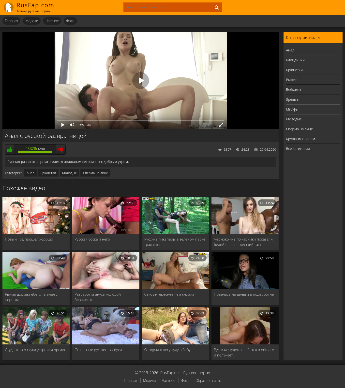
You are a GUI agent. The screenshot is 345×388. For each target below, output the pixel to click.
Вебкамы (293, 89)
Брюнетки (48, 173)
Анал (30, 173)
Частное (52, 20)
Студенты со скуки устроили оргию (35, 349)
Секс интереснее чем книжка (169, 294)
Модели (31, 20)
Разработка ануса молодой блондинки (98, 297)
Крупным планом (300, 138)
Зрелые (292, 99)
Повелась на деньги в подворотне (244, 294)
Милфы (292, 109)
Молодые (69, 173)
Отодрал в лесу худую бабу (167, 349)
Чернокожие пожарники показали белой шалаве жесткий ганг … (243, 242)
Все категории (298, 148)
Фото (70, 20)
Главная (11, 20)
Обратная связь (208, 380)
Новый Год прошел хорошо (29, 239)
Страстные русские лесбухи (98, 349)
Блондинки (295, 60)
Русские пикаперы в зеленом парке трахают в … (175, 242)
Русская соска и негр (92, 239)
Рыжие (291, 79)
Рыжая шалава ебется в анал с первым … (31, 297)
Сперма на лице (95, 173)
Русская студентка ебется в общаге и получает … (244, 352)
